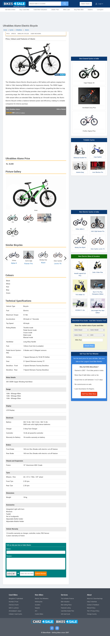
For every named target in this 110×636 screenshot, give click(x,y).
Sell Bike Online (10, 9)
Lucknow (16, 608)
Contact (89, 605)
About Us (89, 599)
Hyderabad (19, 599)
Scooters (37, 605)
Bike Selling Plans (66, 605)
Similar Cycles (23, 34)
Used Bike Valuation (40, 9)
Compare (100, 9)
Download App (98, 599)
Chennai (11, 605)
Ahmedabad (12, 611)
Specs (13, 34)
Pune (16, 602)
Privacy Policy (95, 611)
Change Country (92, 614)
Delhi (10, 608)
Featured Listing (66, 608)
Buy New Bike (78, 9)
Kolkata (11, 614)
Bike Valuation (65, 602)
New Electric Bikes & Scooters (89, 256)
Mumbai (11, 602)
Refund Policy (91, 608)
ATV (36, 611)
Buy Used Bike (24, 9)
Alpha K (14, 263)
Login (99, 4)
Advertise (94, 602)
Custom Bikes (39, 614)
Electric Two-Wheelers (41, 599)
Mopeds (37, 608)
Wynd (43, 263)
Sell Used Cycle (65, 614)
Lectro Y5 (57, 264)
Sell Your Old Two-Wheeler (89, 354)
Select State (86, 4)
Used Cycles (18, 614)
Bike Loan (66, 9)
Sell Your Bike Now (89, 394)
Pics (8, 34)
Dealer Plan (55, 9)
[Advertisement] (55, 17)
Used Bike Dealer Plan (67, 611)
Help (88, 602)
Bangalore (12, 599)
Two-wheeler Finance (67, 599)
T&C (88, 611)
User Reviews (36, 34)
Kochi (17, 605)
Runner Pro (28, 264)
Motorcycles (38, 602)
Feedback (96, 605)
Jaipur (19, 611)
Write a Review (61, 109)
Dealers (90, 9)
